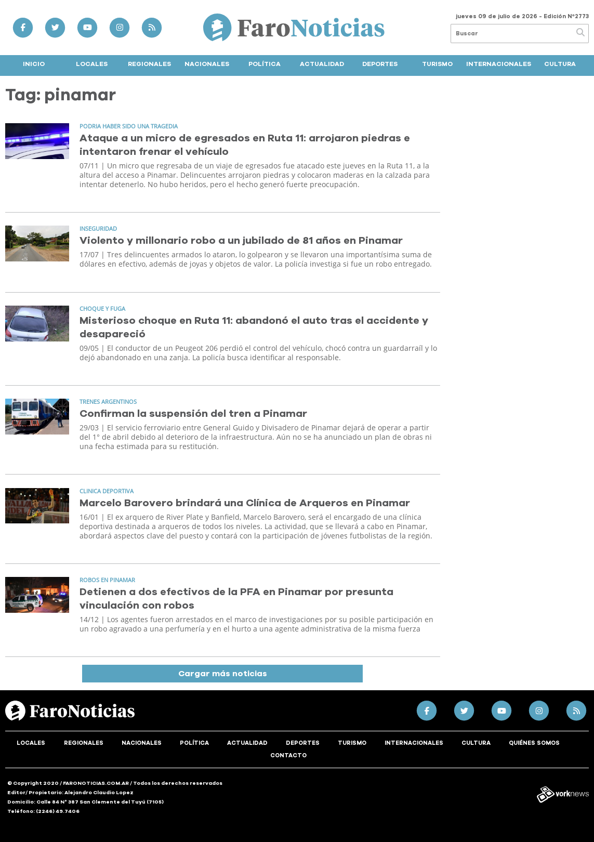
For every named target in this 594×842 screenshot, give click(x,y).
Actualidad (322, 64)
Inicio (34, 64)
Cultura (560, 64)
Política (264, 64)
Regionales (149, 64)
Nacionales (206, 64)
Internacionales (498, 64)
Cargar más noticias (222, 673)
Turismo (437, 64)
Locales (92, 64)
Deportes (380, 64)
